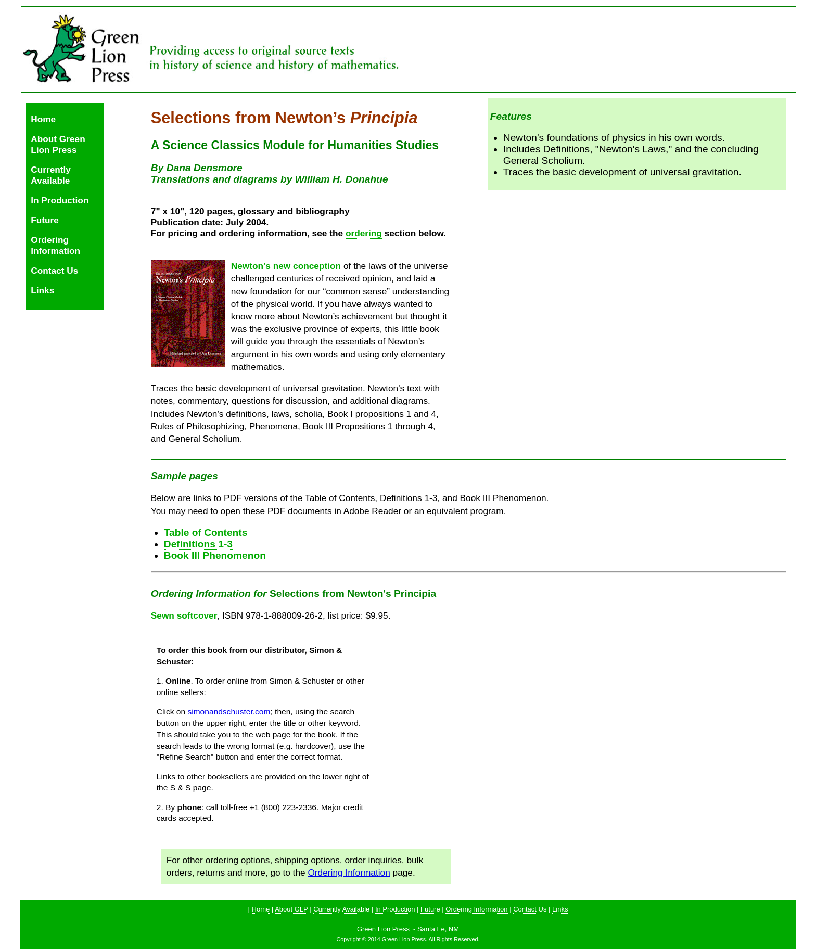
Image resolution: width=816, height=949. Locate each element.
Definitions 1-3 (198, 543)
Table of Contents (206, 532)
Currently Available (51, 175)
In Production (59, 200)
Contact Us (54, 270)
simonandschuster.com (228, 711)
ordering (364, 233)
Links (42, 290)
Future (45, 220)
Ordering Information (55, 245)
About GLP (291, 909)
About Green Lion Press (58, 144)
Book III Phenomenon (215, 555)
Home (43, 119)
